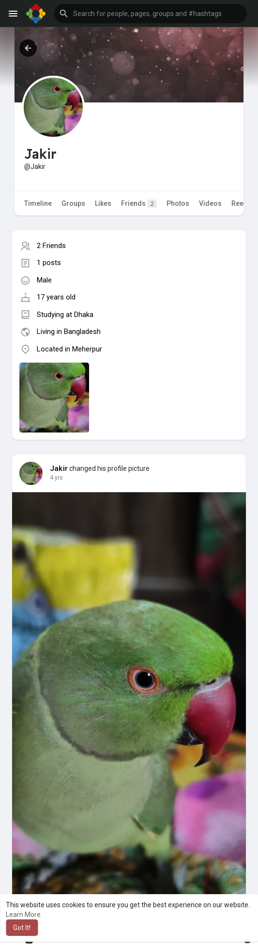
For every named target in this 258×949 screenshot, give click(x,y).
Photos (178, 203)
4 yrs (56, 477)
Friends (139, 204)
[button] (150, 13)
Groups (73, 203)
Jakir (59, 468)
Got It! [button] (21, 928)
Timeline (38, 203)
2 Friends (51, 245)
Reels (240, 203)
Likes (103, 203)
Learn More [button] (23, 914)
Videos (210, 203)
